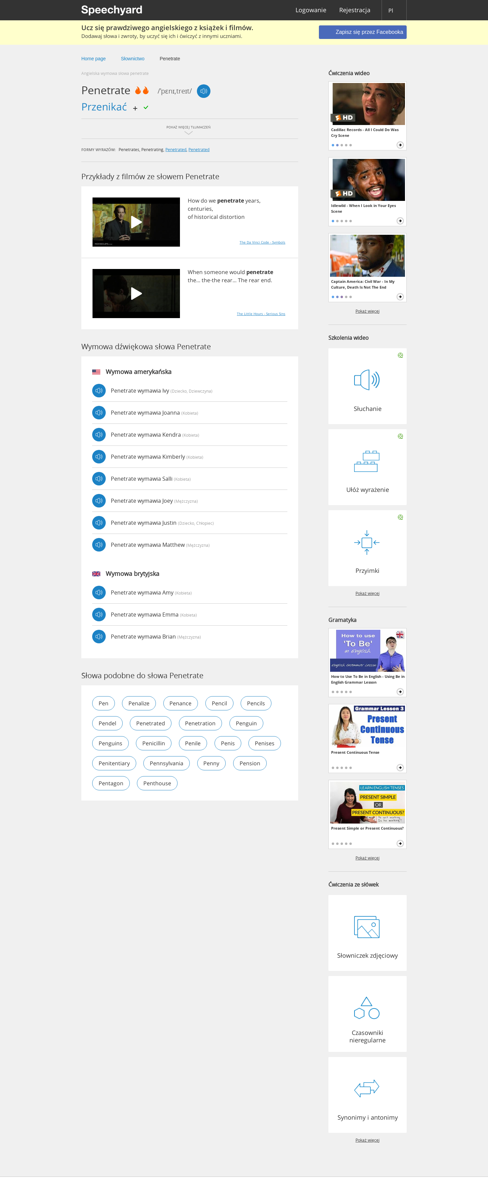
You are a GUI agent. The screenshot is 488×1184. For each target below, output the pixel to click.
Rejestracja (354, 10)
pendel (107, 723)
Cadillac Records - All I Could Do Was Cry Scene (365, 132)
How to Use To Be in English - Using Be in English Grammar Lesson (368, 679)
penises (108, 763)
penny (252, 763)
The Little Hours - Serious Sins (261, 313)
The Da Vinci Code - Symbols (262, 242)
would (237, 272)
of (190, 217)
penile (193, 743)
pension (109, 783)
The (242, 280)
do (204, 200)
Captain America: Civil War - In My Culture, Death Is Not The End (362, 284)
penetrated (175, 149)
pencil (220, 703)
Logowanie (311, 10)
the (192, 280)
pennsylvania (207, 763)
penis (229, 743)
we (212, 200)
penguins (110, 743)
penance (181, 703)
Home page (93, 58)
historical (206, 217)
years (252, 200)
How (193, 200)
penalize (139, 703)
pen (103, 703)
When (195, 272)
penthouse (198, 783)
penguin (247, 723)
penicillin (154, 743)
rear (227, 280)
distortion (232, 217)
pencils (257, 703)
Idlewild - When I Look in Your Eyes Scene (363, 208)
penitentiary (154, 763)
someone (216, 272)
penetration (201, 723)
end (266, 280)
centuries (200, 208)
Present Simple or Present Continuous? (367, 828)
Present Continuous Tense (355, 752)
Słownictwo (133, 58)
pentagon (152, 783)
